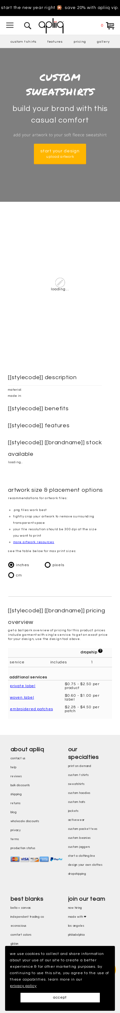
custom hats (76, 802)
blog (14, 812)
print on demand (79, 766)
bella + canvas (21, 908)
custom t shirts (23, 41)
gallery (103, 41)
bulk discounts (20, 785)
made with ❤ (77, 916)
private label (23, 686)
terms (15, 839)
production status (23, 848)
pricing (80, 41)
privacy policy (23, 986)
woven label (22, 697)
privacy (16, 830)
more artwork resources (33, 542)
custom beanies (79, 838)
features (55, 41)
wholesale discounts (25, 821)
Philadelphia (76, 934)
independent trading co (27, 916)
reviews (16, 776)
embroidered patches (31, 709)
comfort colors (21, 934)
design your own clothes (85, 865)
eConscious (19, 925)
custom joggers (79, 847)
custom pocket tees (83, 829)
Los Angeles (76, 925)
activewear (76, 820)
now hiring (75, 908)
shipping (16, 794)
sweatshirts (76, 784)
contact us (18, 758)
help (14, 767)
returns (16, 803)
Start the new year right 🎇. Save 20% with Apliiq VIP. (60, 8)
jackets (73, 811)
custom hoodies (79, 793)
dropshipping (77, 874)
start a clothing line (81, 856)
